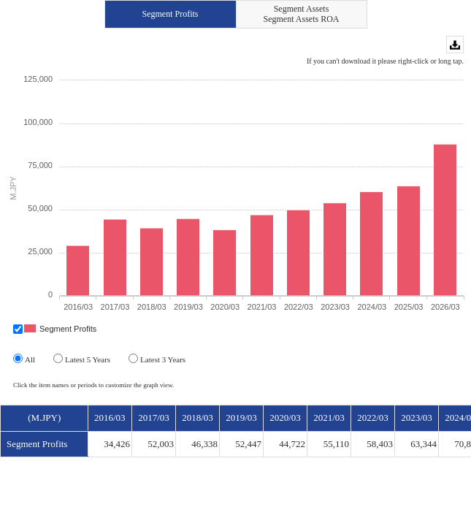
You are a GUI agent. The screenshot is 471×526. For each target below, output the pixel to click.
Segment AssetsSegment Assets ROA (301, 14)
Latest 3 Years (157, 359)
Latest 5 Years (81, 359)
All (24, 359)
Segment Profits (170, 14)
